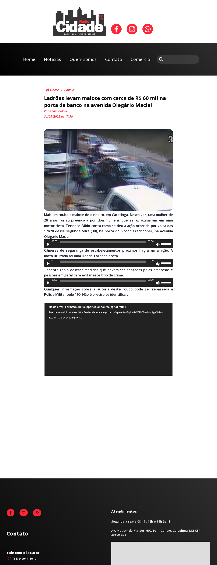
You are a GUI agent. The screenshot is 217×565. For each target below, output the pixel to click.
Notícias (52, 59)
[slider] (103, 242)
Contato (113, 59)
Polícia (69, 90)
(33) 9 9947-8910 (21, 559)
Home (29, 59)
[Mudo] (158, 244)
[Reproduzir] (48, 244)
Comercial (141, 59)
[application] (108, 243)
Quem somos (83, 59)
